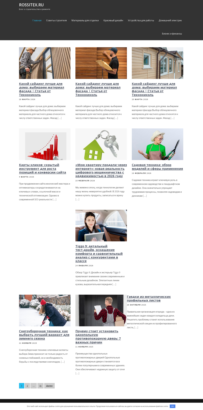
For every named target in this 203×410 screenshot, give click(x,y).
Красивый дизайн (113, 20)
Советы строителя (56, 20)
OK (172, 406)
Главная (36, 20)
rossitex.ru (31, 4)
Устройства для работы (141, 20)
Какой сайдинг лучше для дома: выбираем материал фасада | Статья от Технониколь (41, 89)
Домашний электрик (170, 20)
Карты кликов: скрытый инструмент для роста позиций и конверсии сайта (42, 168)
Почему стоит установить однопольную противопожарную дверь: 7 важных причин (98, 336)
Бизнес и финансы (172, 33)
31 (40, 385)
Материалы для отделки (85, 20)
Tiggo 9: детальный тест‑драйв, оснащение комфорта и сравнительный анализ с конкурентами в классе (99, 253)
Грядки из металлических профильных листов (149, 298)
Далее (49, 385)
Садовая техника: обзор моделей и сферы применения (157, 166)
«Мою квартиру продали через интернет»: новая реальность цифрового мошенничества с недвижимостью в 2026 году (101, 170)
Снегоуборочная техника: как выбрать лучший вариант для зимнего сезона (44, 335)
